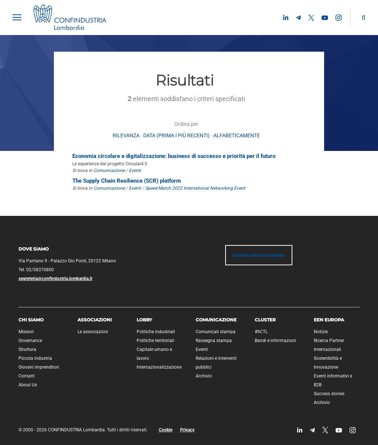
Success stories (329, 393)
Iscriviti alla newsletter (259, 255)
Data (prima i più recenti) (176, 135)
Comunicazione (109, 170)
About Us (27, 384)
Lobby (144, 319)
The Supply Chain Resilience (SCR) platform (126, 180)
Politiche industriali (156, 331)
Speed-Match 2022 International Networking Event (195, 188)
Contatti (26, 376)
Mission (26, 331)
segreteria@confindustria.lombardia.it (55, 278)
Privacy (187, 429)
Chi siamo (31, 319)
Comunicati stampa (216, 331)
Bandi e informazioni (275, 340)
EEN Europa (329, 319)
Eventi (135, 170)
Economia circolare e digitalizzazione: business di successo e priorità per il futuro (173, 156)
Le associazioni (93, 331)
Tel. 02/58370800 (36, 269)
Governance (30, 340)
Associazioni (95, 319)
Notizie (321, 331)
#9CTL (261, 331)
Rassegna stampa (214, 340)
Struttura (27, 349)
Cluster (265, 319)
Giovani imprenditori (38, 367)
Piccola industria (35, 358)
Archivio (204, 376)
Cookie (165, 429)
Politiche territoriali (155, 340)
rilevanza (126, 135)
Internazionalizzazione (159, 367)
